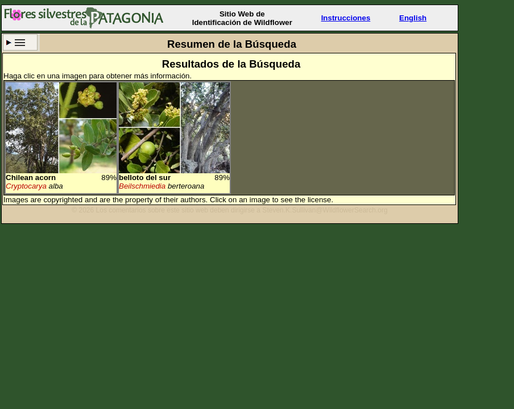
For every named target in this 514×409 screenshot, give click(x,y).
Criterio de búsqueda (20, 42)
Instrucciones (346, 18)
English (412, 18)
